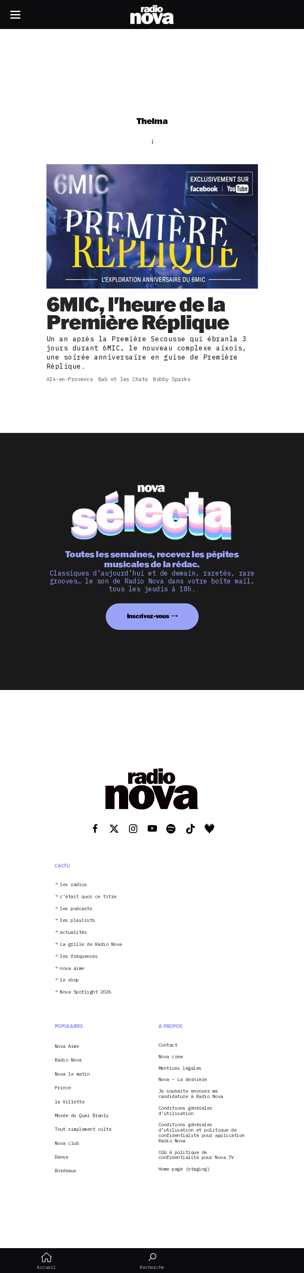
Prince (63, 1087)
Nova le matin (72, 1074)
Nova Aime (67, 1046)
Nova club (67, 1143)
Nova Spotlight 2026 (85, 992)
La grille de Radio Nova (91, 944)
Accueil (46, 1261)
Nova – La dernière (182, 1079)
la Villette (70, 1101)
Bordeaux (65, 1170)
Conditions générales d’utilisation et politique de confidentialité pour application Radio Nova (201, 1132)
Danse (61, 1157)
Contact (168, 1045)
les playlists (77, 920)
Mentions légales (180, 1068)
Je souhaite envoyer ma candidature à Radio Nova (190, 1093)
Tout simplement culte (83, 1129)
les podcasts (76, 908)
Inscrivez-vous (148, 616)
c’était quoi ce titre (88, 896)
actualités (73, 932)
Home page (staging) (184, 1169)
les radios (73, 884)
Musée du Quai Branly (82, 1115)
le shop (69, 980)
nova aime (72, 968)
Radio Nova (68, 1060)
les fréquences (78, 956)
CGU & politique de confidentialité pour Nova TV (196, 1155)
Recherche (151, 1261)
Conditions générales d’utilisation (185, 1110)
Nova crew (170, 1056)
